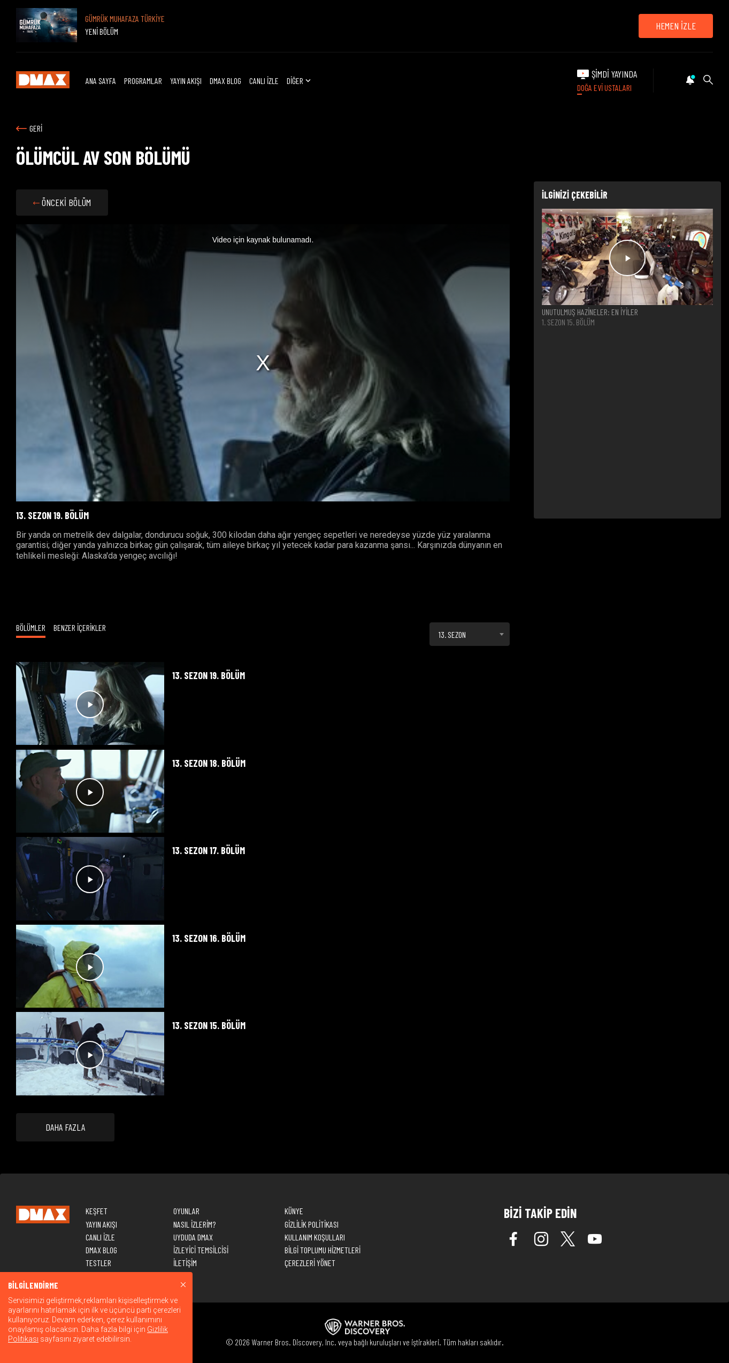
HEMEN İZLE (676, 26)
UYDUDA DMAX (193, 1237)
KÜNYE (294, 1211)
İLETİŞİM (185, 1263)
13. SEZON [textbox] (452, 634)
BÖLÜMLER (30, 627)
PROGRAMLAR (143, 80)
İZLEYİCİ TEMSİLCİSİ (200, 1250)
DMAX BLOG (225, 80)
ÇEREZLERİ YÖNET (310, 1263)
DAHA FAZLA (65, 1127)
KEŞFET (97, 1211)
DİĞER (300, 80)
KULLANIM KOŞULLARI (315, 1237)
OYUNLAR (186, 1211)
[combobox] (469, 634)
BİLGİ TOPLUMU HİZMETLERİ (322, 1250)
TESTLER (98, 1263)
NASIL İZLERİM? (194, 1224)
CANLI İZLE (264, 80)
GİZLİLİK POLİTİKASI (312, 1224)
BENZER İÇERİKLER (79, 627)
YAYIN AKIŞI (186, 80)
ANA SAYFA (101, 80)
